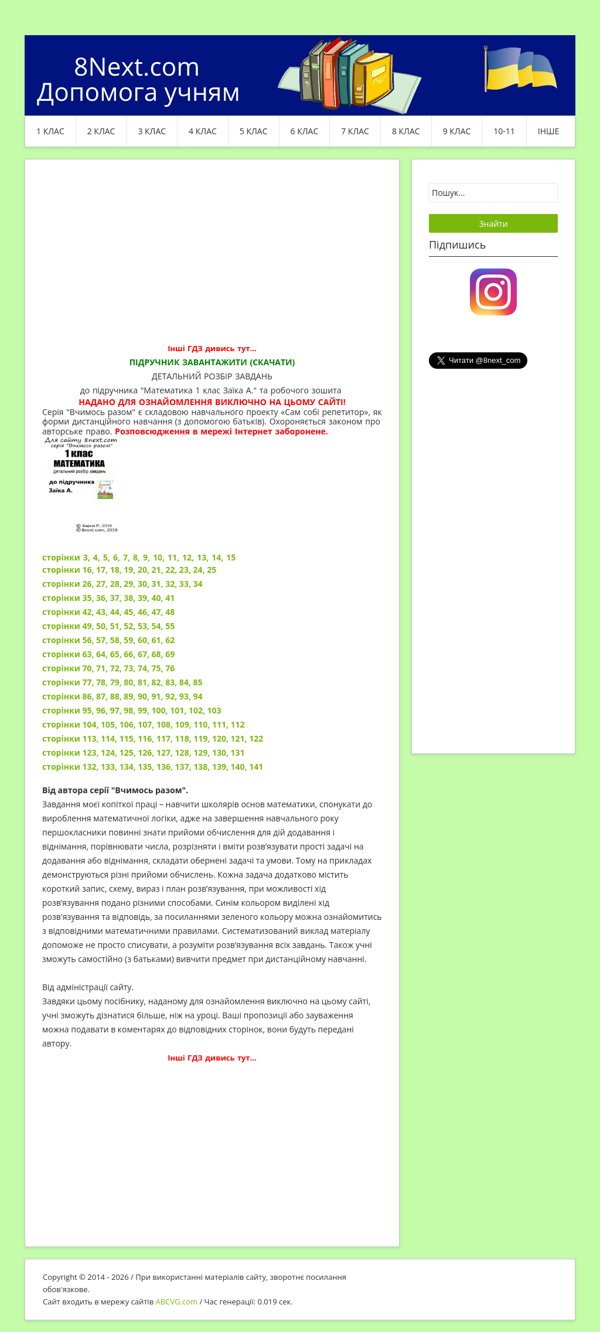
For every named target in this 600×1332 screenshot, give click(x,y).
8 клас (406, 131)
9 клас (457, 131)
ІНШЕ (548, 131)
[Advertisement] (212, 259)
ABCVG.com (177, 1301)
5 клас (254, 131)
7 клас (355, 131)
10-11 (504, 131)
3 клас (152, 131)
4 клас (203, 131)
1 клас (50, 131)
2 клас (101, 131)
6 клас (305, 131)
